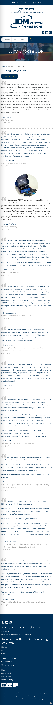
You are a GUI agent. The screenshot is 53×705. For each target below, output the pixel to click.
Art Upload (6, 673)
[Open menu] (48, 39)
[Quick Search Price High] (24, 39)
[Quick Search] (6, 39)
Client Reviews (7, 665)
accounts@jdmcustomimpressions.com (26, 12)
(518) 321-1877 (26, 9)
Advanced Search (8, 659)
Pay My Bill (6, 676)
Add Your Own (9, 76)
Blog (3, 670)
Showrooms (6, 662)
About (4, 650)
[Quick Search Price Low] (15, 39)
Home (4, 66)
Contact (4, 653)
